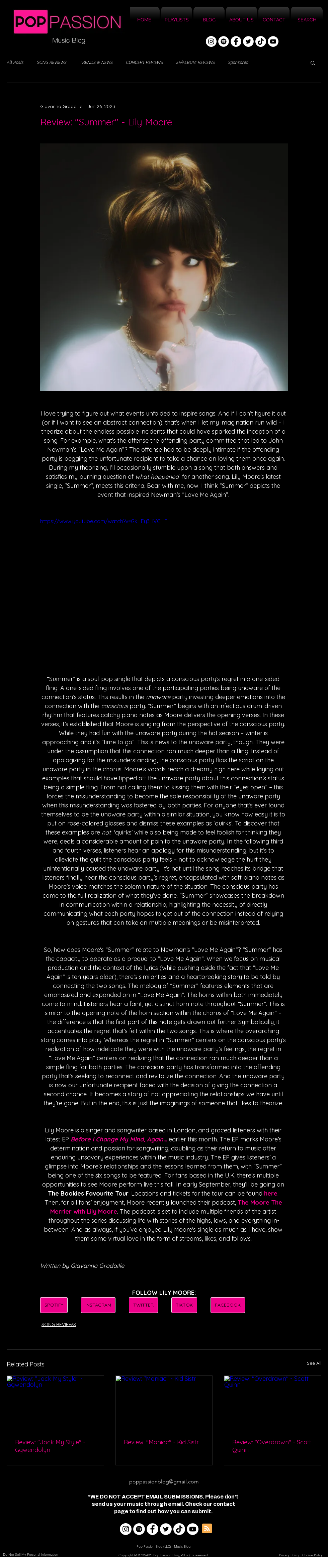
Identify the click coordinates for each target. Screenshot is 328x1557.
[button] (313, 62)
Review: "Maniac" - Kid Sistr (161, 1442)
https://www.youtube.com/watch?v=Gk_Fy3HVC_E (103, 521)
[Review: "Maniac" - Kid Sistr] (164, 1403)
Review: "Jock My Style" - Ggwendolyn (50, 1446)
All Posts (15, 62)
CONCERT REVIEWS (144, 62)
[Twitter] (248, 41)
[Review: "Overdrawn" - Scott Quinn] (272, 1403)
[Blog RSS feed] (207, 1529)
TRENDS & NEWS (96, 62)
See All (314, 1363)
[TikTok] (260, 41)
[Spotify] (223, 41)
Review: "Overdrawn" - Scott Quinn (271, 1446)
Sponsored (238, 62)
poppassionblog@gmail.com (164, 1481)
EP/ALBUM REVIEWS (195, 62)
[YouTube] (273, 41)
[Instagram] (211, 41)
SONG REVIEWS (51, 62)
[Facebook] (236, 41)
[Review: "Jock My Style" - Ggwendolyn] (55, 1403)
